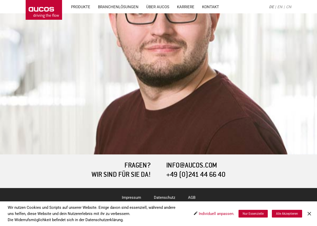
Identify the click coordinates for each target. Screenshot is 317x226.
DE (271, 7)
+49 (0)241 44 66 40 (195, 174)
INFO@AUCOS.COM (191, 165)
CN (288, 7)
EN (279, 7)
